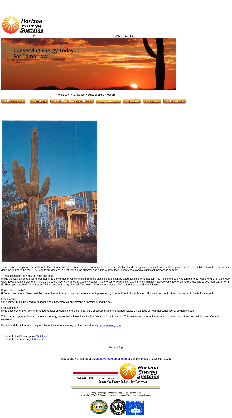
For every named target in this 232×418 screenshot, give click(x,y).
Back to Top (116, 347)
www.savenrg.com (110, 325)
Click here (41, 336)
